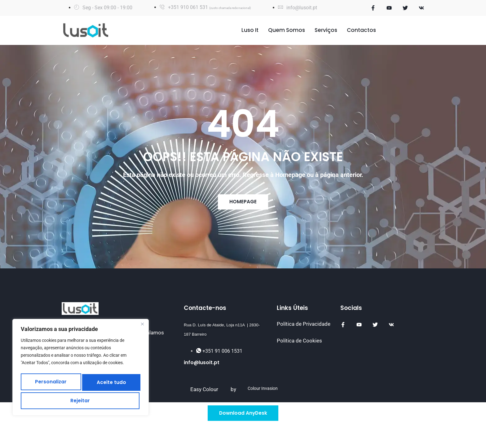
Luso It (249, 30)
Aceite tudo (80, 399)
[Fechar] (142, 325)
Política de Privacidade (303, 326)
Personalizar (52, 380)
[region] (80, 368)
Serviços (326, 30)
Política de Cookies (299, 342)
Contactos (361, 30)
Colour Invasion (263, 390)
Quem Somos (286, 30)
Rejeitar (112, 380)
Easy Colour (204, 391)
